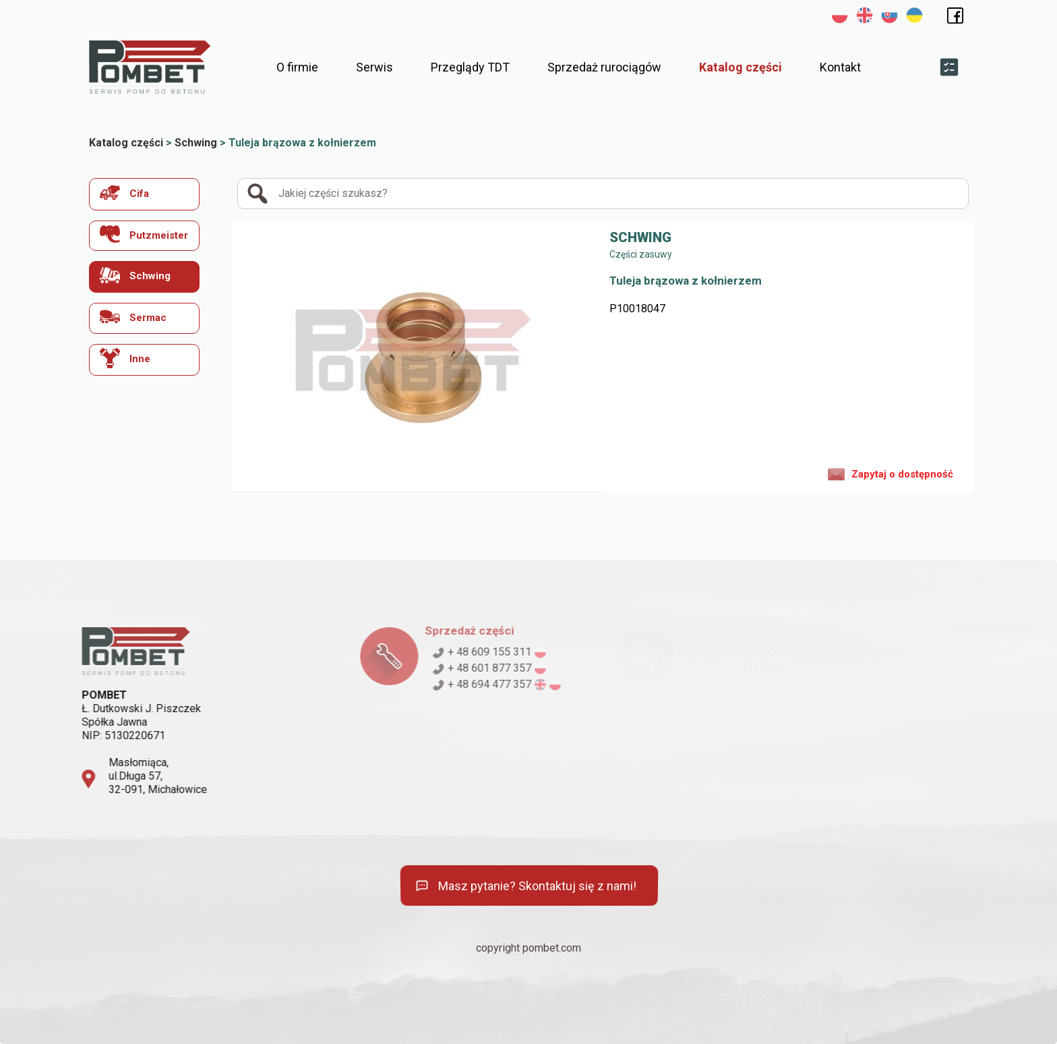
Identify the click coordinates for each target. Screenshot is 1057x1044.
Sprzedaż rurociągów (604, 67)
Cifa (124, 192)
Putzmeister (144, 234)
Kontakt (840, 67)
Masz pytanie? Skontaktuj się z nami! (525, 886)
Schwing (135, 275)
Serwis (374, 67)
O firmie (297, 67)
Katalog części (740, 67)
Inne (125, 358)
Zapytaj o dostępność (890, 473)
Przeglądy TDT (470, 67)
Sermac (133, 316)
